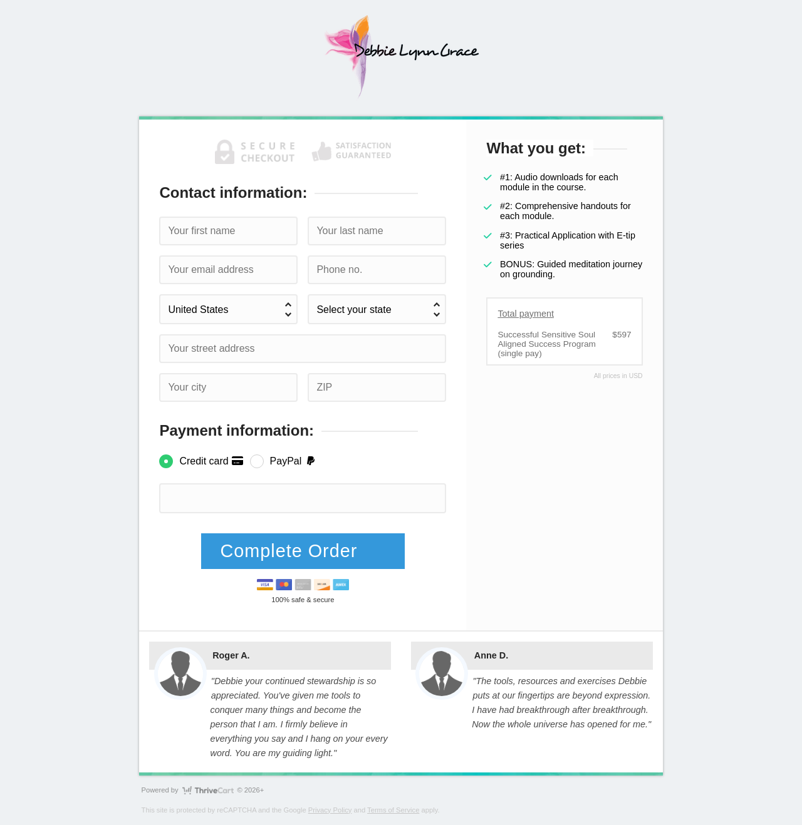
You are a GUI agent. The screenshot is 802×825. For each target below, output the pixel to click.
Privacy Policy (330, 810)
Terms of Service (393, 810)
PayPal (293, 461)
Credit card (211, 461)
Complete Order (291, 551)
